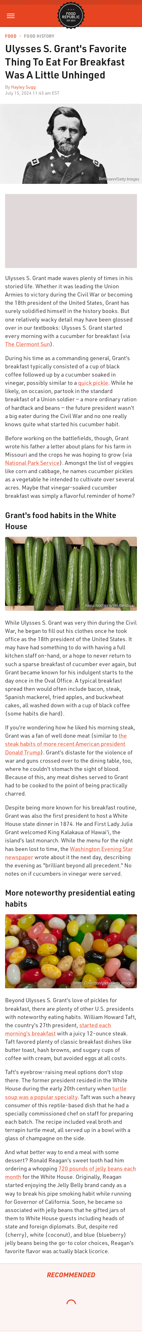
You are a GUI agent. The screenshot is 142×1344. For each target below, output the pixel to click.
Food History (39, 36)
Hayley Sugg (23, 87)
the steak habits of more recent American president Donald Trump (66, 743)
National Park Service (32, 462)
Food (10, 36)
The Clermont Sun (27, 344)
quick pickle (93, 382)
